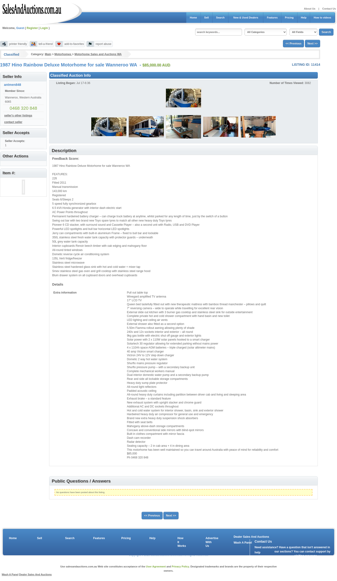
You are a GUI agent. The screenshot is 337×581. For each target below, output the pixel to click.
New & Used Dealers (246, 17)
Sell (206, 17)
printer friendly (18, 44)
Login (44, 28)
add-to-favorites (74, 44)
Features (272, 17)
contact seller (13, 122)
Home (193, 17)
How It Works (180, 542)
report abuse (103, 44)
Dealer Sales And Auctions (251, 536)
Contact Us (329, 8)
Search (220, 17)
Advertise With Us (208, 542)
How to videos (322, 17)
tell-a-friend (46, 44)
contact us (282, 556)
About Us (309, 8)
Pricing (289, 17)
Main (48, 54)
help (257, 552)
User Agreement (156, 566)
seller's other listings (18, 115)
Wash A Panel (10, 574)
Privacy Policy (180, 566)
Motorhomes (63, 54)
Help (304, 17)
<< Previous (293, 43)
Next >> (313, 43)
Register (32, 28)
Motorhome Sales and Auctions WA (98, 54)
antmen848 (12, 85)
